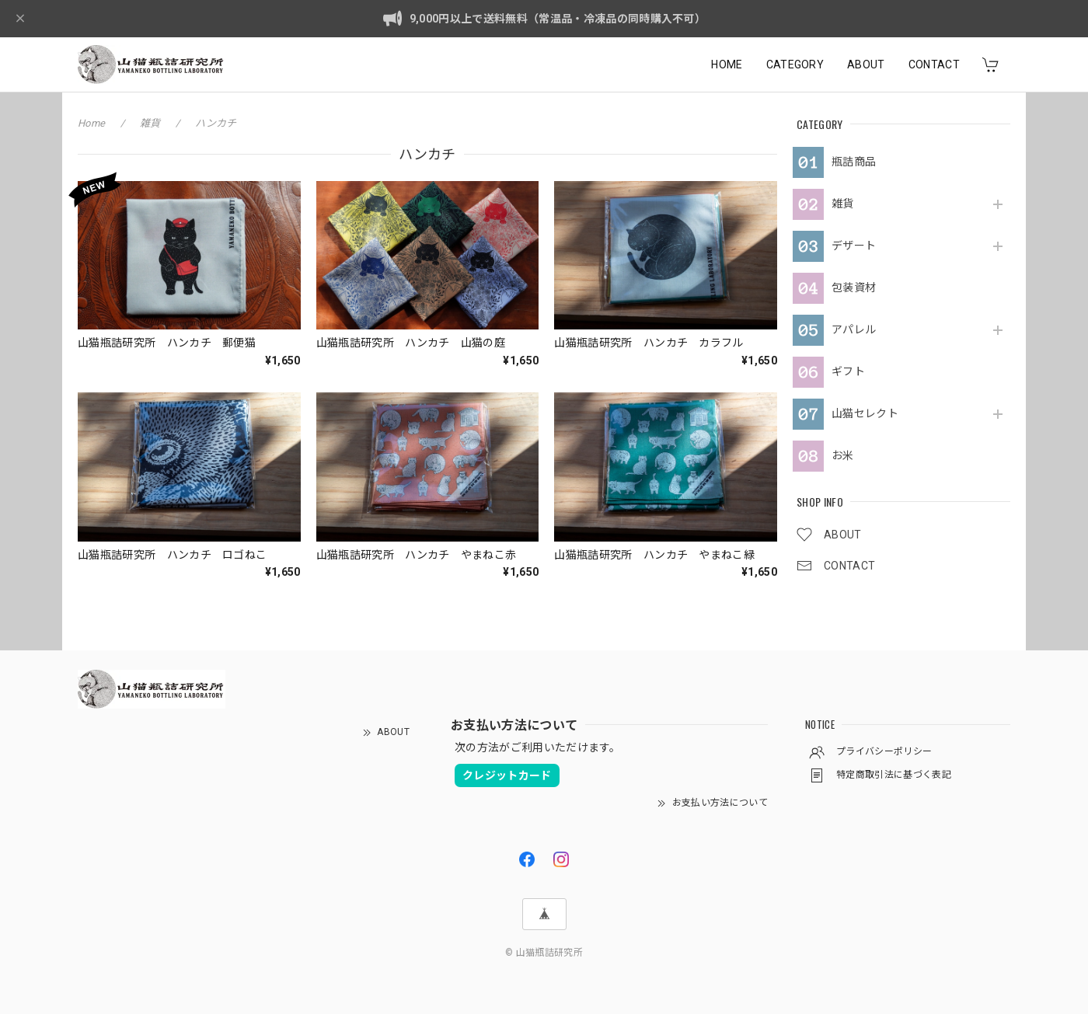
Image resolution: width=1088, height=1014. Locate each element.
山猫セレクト (865, 413)
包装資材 (854, 287)
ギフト (848, 371)
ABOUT (866, 64)
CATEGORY (795, 64)
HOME (726, 64)
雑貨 (843, 203)
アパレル (854, 329)
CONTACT (934, 64)
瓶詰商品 (854, 161)
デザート (854, 245)
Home (91, 123)
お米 (843, 455)
